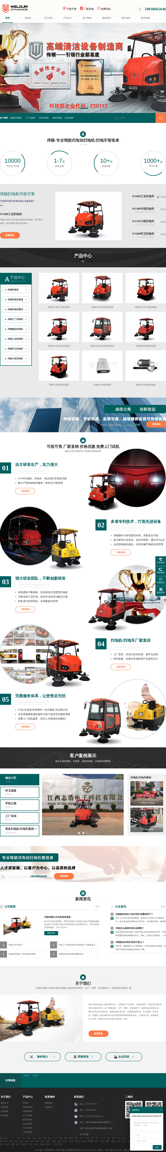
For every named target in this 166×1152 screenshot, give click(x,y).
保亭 (129, 1141)
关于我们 (48, 18)
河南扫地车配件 (15, 309)
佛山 (39, 1138)
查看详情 (51, 933)
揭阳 (61, 1138)
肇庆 (114, 1138)
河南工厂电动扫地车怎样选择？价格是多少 (77, 945)
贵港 (5, 1141)
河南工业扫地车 (15, 339)
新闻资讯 (106, 18)
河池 (11, 1141)
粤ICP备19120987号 (113, 1150)
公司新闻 (9, 906)
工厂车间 (22, 818)
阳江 (98, 1138)
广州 (18, 1138)
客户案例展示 (83, 758)
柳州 (27, 1141)
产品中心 (67, 18)
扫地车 (28, 18)
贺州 (16, 1141)
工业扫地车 (69, 118)
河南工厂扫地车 (15, 319)
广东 (12, 1138)
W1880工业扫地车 (11, 214)
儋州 (48, 1144)
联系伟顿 (145, 18)
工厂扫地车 (30, 118)
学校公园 (22, 805)
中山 (119, 1138)
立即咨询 (156, 424)
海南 (107, 1141)
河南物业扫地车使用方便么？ (130, 943)
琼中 (18, 1144)
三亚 (119, 1141)
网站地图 (127, 1150)
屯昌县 (24, 1144)
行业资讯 (120, 906)
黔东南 (78, 1141)
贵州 (48, 1141)
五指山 (42, 1144)
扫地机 (35, 1076)
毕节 (64, 1141)
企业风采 (123, 1056)
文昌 (36, 1144)
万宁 (31, 1144)
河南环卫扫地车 (15, 349)
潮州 (29, 1138)
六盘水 (71, 1141)
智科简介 (42, 1056)
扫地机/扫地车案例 (140, 777)
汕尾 (87, 1138)
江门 (55, 1138)
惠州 (50, 1138)
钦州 (32, 1141)
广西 (130, 1138)
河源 (44, 1138)
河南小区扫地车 (15, 358)
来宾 (21, 1141)
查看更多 (10, 235)
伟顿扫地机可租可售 (17, 194)
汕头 (82, 1138)
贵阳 (54, 1141)
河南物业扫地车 (15, 329)
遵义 (102, 1141)
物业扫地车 (57, 118)
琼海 (13, 1144)
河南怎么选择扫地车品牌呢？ (130, 929)
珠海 (124, 1138)
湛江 (108, 1138)
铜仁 (97, 1141)
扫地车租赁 (28, 1107)
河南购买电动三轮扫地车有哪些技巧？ (134, 915)
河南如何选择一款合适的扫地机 (22, 954)
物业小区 (22, 779)
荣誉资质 (83, 1056)
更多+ (97, 907)
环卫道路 (22, 792)
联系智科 (50, 1096)
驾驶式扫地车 (16, 118)
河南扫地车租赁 (15, 299)
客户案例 (87, 18)
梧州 (37, 1141)
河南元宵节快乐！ (16, 945)
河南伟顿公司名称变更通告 (57, 917)
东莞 (34, 1138)
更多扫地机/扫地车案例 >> (22, 830)
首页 (7, 18)
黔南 (84, 1141)
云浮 (103, 1138)
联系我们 (49, 1103)
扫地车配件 (28, 1111)
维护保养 (125, 18)
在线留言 (49, 1107)
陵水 (7, 1144)
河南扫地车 (13, 290)
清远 (76, 1138)
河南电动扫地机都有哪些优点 (71, 954)
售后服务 (4, 1115)
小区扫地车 (28, 1132)
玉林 (43, 1141)
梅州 (71, 1138)
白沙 (124, 1141)
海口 (113, 1141)
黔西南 (91, 1141)
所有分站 (58, 1144)
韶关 (92, 1138)
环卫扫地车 (44, 118)
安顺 (59, 1141)
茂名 (66, 1138)
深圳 (23, 1138)
